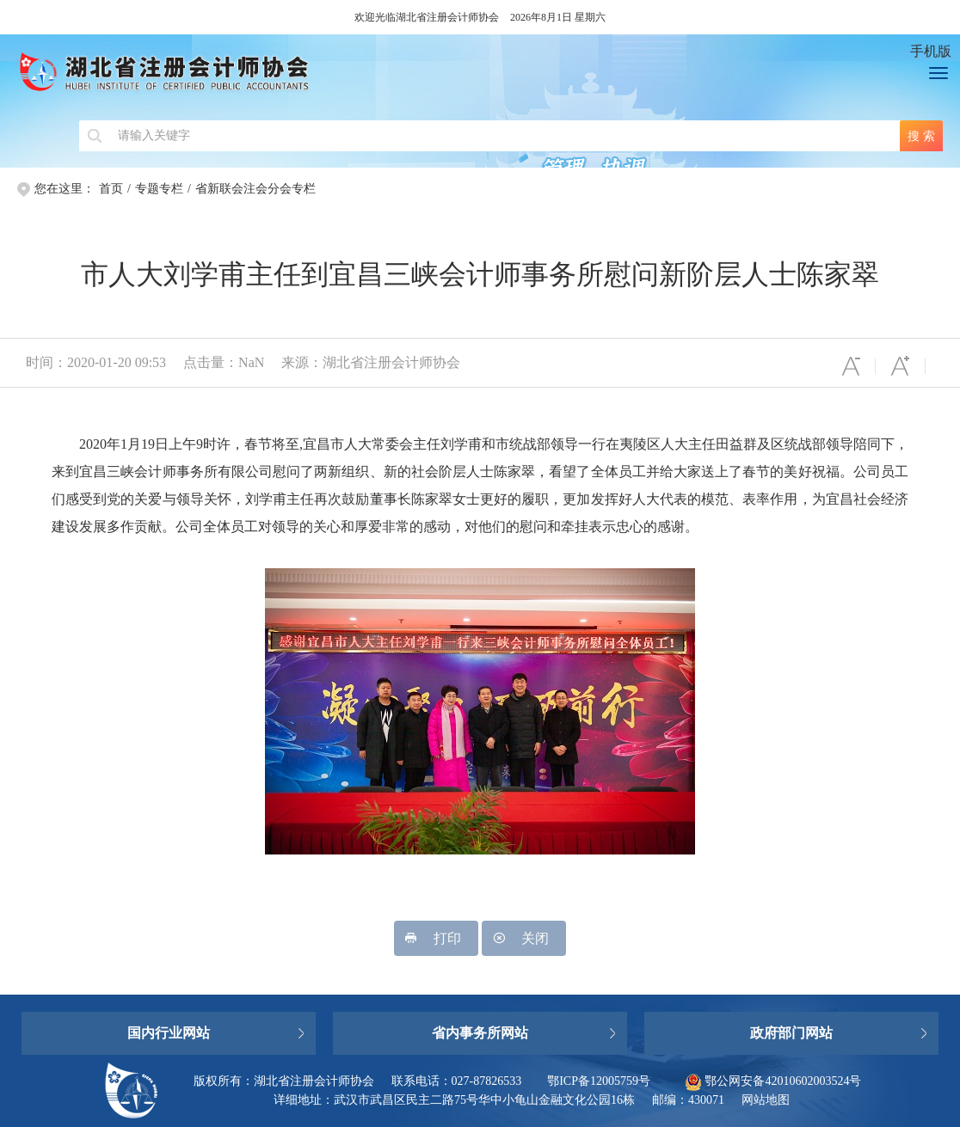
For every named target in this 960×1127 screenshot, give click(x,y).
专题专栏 (159, 188)
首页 (111, 188)
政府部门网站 (791, 1033)
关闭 (524, 938)
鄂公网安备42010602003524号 (773, 1081)
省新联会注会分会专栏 (255, 188)
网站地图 (766, 1099)
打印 (436, 938)
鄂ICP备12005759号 (598, 1081)
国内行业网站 (168, 1033)
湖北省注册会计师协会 (451, 77)
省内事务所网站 (480, 1033)
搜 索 (921, 136)
